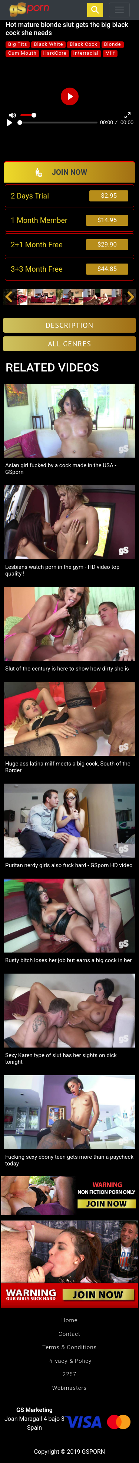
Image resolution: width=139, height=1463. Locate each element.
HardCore (55, 53)
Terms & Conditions (69, 1347)
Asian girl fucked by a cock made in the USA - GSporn (60, 468)
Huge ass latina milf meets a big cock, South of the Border (67, 767)
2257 (69, 1374)
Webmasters (69, 1388)
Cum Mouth (22, 53)
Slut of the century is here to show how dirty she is (67, 668)
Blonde (112, 44)
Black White (48, 44)
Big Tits (17, 44)
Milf (110, 53)
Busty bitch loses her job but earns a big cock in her (68, 960)
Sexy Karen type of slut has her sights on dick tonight (61, 1058)
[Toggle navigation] (119, 10)
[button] (8, 297)
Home (69, 1320)
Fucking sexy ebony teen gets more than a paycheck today (69, 1160)
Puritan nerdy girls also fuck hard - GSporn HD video (68, 865)
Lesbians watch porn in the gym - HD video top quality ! (62, 570)
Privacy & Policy (69, 1361)
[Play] (10, 123)
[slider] (57, 122)
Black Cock (83, 44)
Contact (69, 1334)
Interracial (86, 53)
